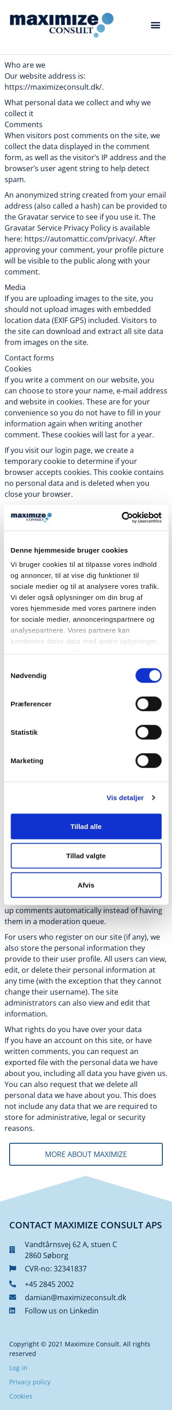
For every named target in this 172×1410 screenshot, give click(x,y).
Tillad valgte (85, 855)
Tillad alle (85, 826)
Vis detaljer (125, 798)
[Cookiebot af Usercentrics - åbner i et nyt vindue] (122, 518)
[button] (155, 24)
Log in (18, 1367)
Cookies (21, 1396)
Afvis (86, 884)
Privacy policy (29, 1382)
